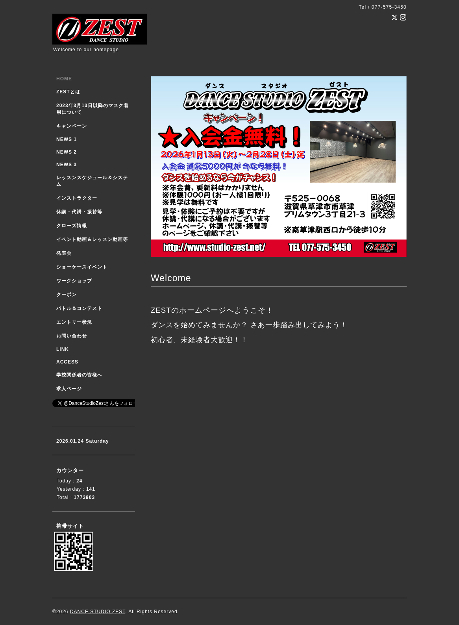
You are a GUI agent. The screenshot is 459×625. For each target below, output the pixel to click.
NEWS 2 (66, 152)
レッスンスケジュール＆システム (92, 181)
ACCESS (67, 362)
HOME (64, 79)
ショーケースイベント (81, 267)
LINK (62, 349)
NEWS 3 (66, 164)
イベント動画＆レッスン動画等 (92, 239)
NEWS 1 (66, 139)
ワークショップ (74, 281)
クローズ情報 (71, 225)
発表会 (64, 253)
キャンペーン (71, 126)
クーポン (66, 294)
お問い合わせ (71, 336)
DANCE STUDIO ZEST (97, 611)
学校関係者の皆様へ (79, 375)
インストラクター (76, 198)
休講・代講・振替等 (79, 212)
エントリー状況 (74, 322)
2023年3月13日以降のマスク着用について (92, 109)
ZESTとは (68, 92)
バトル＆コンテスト (79, 308)
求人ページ (69, 388)
